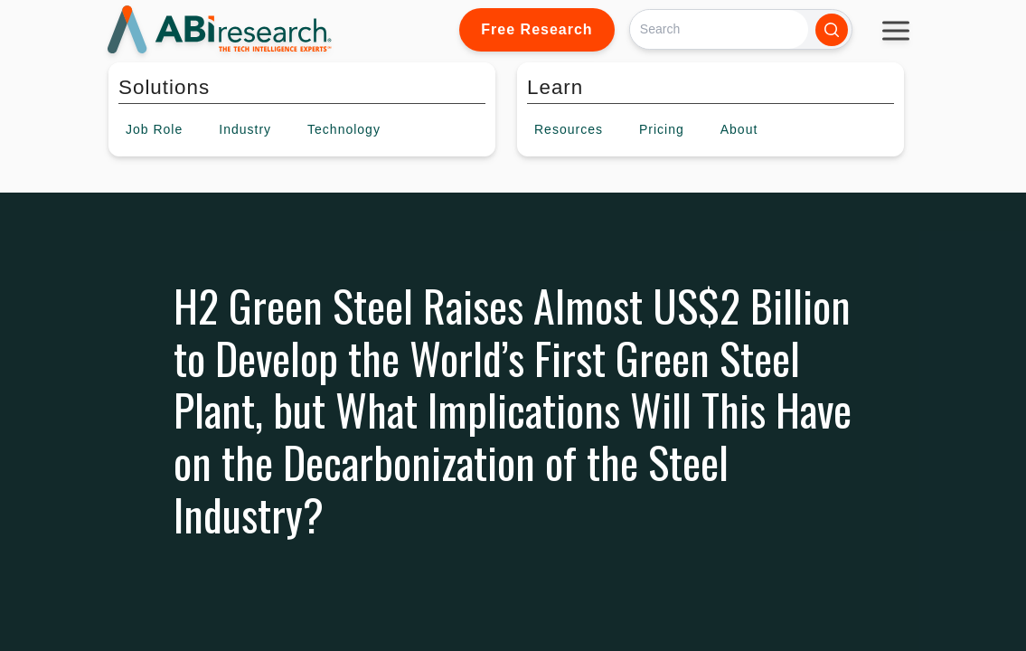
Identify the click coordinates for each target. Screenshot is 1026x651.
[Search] (719, 29)
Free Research (536, 29)
